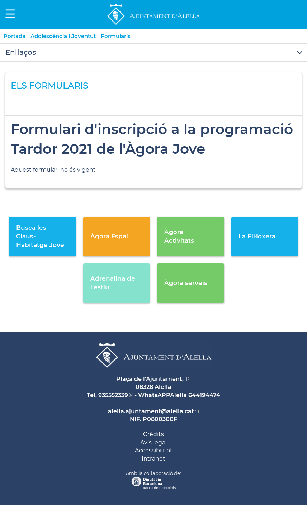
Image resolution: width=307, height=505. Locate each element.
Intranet (153, 458)
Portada (14, 36)
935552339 (113, 395)
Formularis (116, 36)
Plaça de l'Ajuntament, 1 (151, 379)
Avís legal (153, 442)
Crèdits (153, 434)
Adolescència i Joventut (63, 36)
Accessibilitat (154, 450)
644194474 (204, 395)
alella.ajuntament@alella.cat (151, 411)
